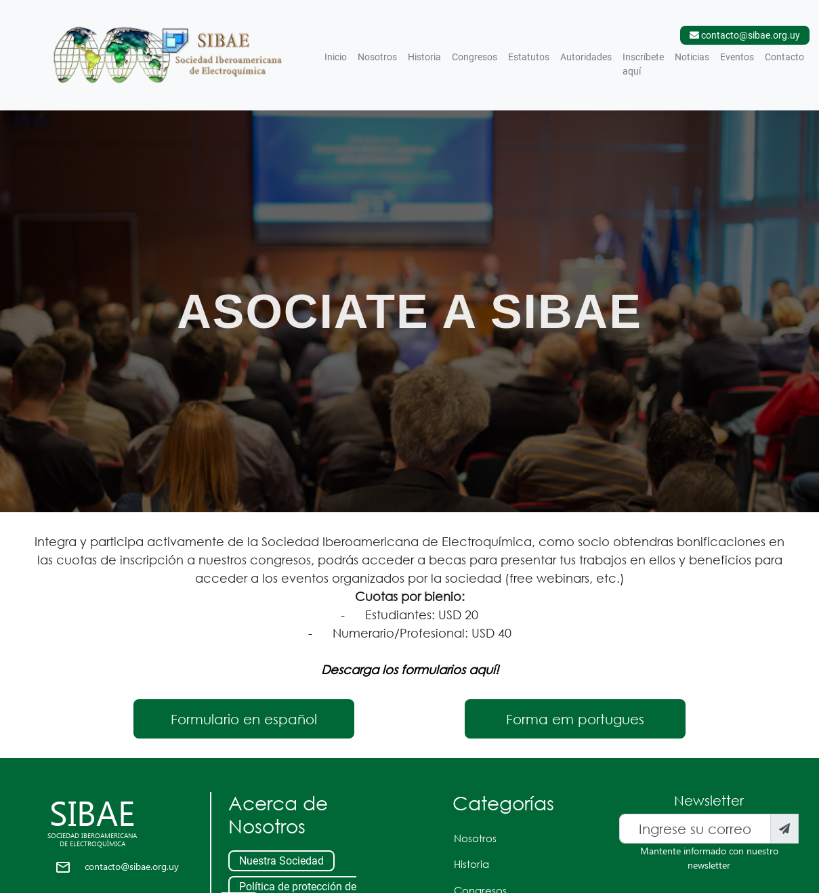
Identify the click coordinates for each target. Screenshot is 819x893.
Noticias (692, 56)
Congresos (474, 56)
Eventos (737, 56)
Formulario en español (244, 719)
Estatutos (528, 56)
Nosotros (377, 56)
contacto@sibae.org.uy (132, 866)
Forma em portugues (575, 719)
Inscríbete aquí (643, 64)
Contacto (784, 56)
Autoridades (586, 56)
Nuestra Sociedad (281, 860)
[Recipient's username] (695, 829)
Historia (424, 56)
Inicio (338, 55)
